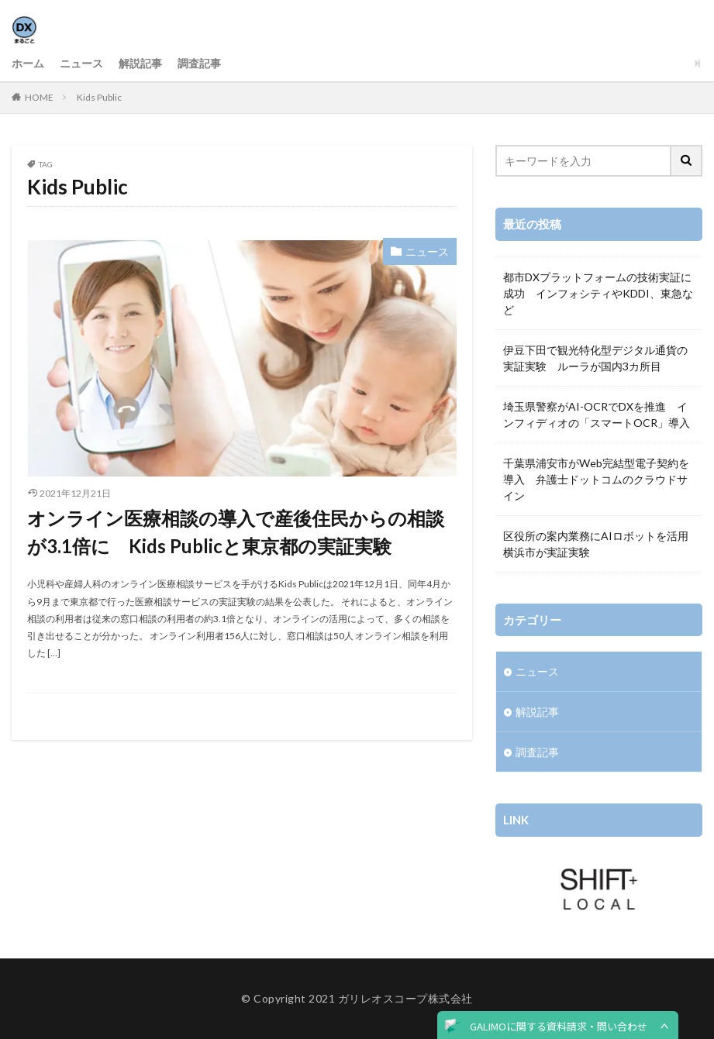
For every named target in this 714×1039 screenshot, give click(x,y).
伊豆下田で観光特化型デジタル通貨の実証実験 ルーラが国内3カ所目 (595, 358)
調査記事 (199, 63)
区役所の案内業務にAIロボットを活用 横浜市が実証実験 (599, 544)
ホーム (28, 63)
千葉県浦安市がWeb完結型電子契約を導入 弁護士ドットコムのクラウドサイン (596, 479)
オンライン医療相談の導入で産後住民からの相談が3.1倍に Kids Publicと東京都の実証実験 (235, 532)
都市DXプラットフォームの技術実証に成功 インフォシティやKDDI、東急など (598, 293)
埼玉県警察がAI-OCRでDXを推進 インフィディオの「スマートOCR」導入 (596, 414)
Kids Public (99, 97)
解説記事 (140, 63)
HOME (39, 97)
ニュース (81, 63)
